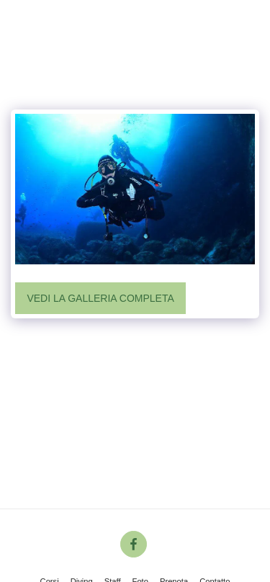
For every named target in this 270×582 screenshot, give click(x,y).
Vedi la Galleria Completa (100, 298)
